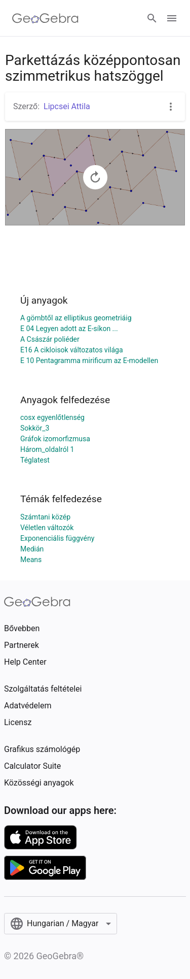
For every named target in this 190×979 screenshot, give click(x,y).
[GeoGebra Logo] (45, 18)
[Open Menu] (172, 18)
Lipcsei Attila (67, 106)
